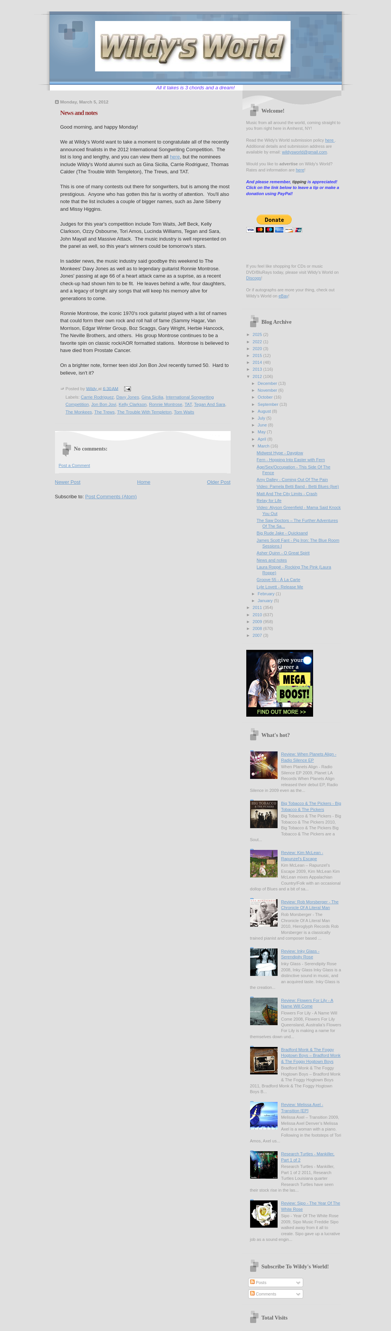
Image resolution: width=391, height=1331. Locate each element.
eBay (283, 296)
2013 (258, 369)
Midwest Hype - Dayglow (280, 453)
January (266, 600)
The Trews (104, 412)
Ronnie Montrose (165, 404)
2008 (258, 628)
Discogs (253, 278)
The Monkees (79, 412)
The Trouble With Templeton (144, 412)
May (262, 432)
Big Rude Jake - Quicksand (282, 533)
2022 (258, 341)
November (268, 390)
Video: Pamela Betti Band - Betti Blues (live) (298, 486)
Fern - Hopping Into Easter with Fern (291, 459)
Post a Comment (74, 465)
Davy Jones (127, 397)
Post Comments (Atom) (111, 496)
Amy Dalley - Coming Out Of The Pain (292, 479)
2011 (258, 607)
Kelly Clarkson (133, 404)
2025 (258, 334)
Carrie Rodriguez (97, 397)
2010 (258, 614)
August (265, 411)
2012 (258, 376)
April (262, 439)
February (267, 593)
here (175, 157)
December (268, 383)
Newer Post (68, 482)
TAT (188, 404)
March (264, 446)
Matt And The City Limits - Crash (287, 493)
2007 (258, 635)
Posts (258, 1282)
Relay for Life (269, 500)
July (262, 418)
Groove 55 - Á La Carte (278, 579)
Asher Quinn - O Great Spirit (283, 553)
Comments (263, 1294)
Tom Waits (184, 412)
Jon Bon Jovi (103, 404)
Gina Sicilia (152, 397)
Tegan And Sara (209, 404)
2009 (258, 621)
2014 (258, 362)
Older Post (218, 482)
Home (143, 482)
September (269, 404)
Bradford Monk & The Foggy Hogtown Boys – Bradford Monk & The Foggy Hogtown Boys (311, 1055)
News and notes (272, 560)
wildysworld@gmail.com (304, 152)
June (263, 425)
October (266, 397)
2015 (258, 355)
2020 (258, 348)
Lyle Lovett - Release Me (280, 587)
